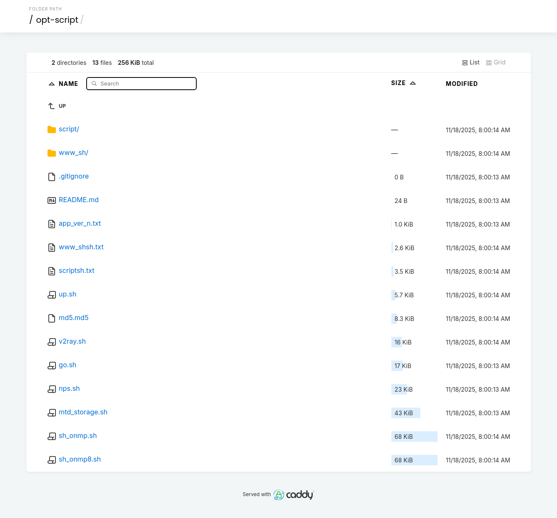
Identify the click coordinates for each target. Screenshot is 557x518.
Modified (462, 83)
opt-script (57, 20)
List (471, 62)
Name (69, 83)
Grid (496, 62)
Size (404, 82)
